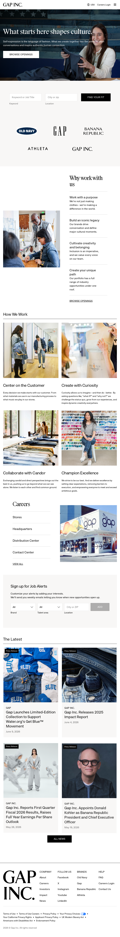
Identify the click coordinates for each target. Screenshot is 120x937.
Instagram (63, 883)
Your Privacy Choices (70, 913)
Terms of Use (9, 913)
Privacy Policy (49, 913)
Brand (14, 612)
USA (91, 4)
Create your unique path (89, 279)
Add (100, 606)
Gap (8, 718)
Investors (45, 883)
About (43, 871)
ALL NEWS (59, 843)
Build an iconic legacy (89, 226)
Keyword (13, 108)
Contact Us (105, 883)
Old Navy (82, 871)
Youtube (62, 889)
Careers (44, 877)
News (43, 895)
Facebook (63, 871)
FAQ (101, 871)
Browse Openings (21, 54)
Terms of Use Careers (29, 913)
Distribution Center (21, 540)
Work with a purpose (89, 203)
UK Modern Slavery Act (73, 917)
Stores (12, 517)
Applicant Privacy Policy (46, 917)
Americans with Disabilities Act (18, 920)
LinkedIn (62, 895)
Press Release (11, 661)
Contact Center (18, 552)
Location (49, 108)
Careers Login (104, 4)
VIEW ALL (13, 563)
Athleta (81, 889)
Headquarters (18, 529)
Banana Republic (86, 883)
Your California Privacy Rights (17, 917)
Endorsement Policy (45, 920)
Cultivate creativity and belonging (89, 251)
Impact (43, 889)
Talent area (43, 612)
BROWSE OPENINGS (85, 300)
